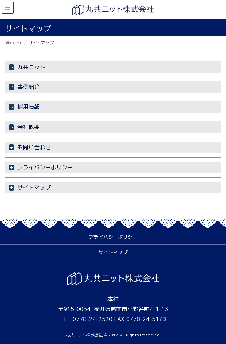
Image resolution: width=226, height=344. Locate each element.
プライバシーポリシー (45, 167)
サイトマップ (34, 187)
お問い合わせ (34, 147)
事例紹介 (28, 87)
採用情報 (28, 107)
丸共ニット (31, 67)
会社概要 (28, 127)
